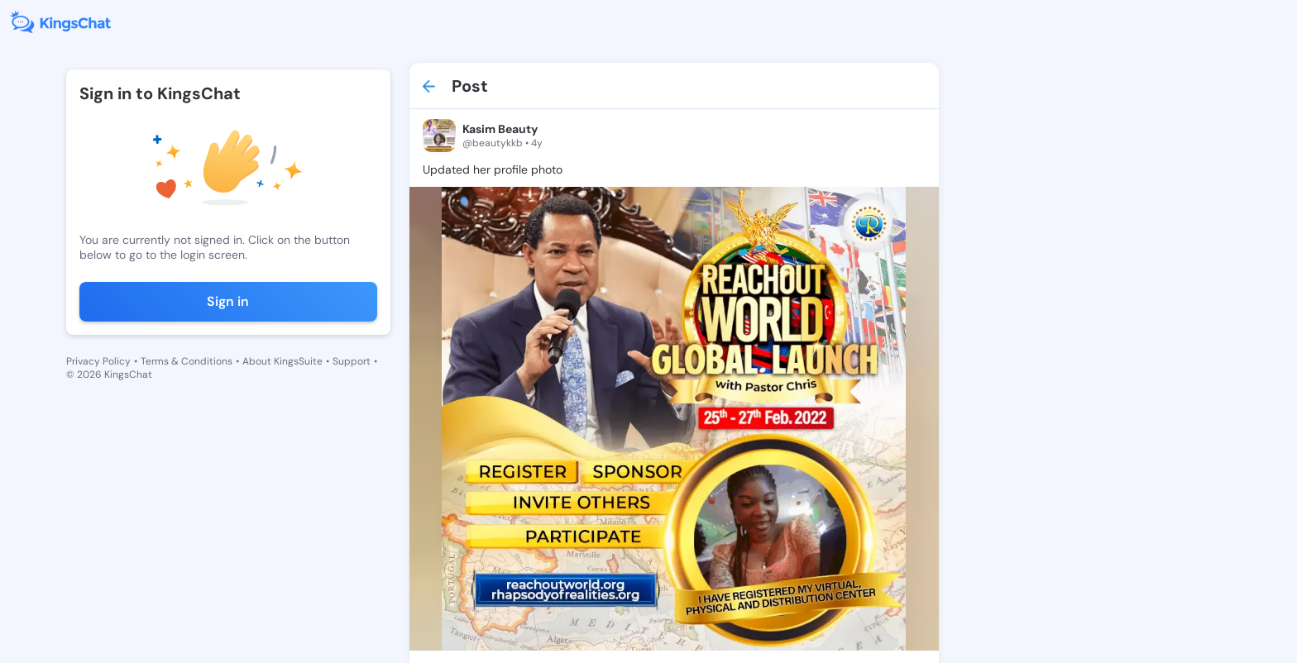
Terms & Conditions (186, 361)
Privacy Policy (98, 361)
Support (352, 361)
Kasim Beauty (500, 129)
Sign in (228, 301)
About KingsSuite (282, 361)
